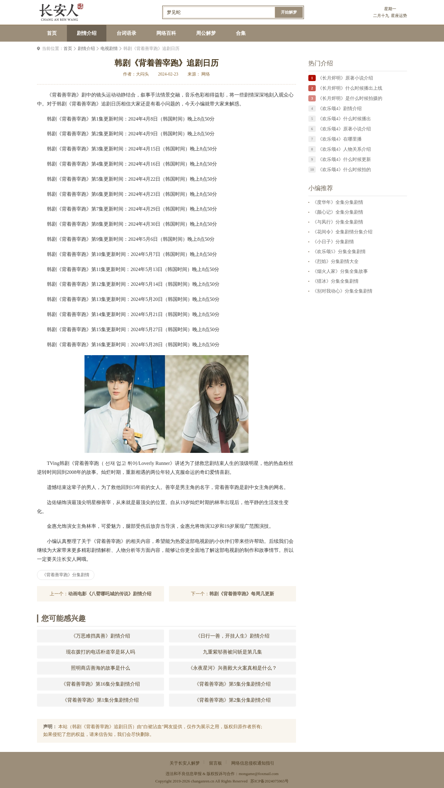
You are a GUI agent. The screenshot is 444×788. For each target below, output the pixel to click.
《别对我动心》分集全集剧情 (342, 291)
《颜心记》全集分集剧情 (337, 212)
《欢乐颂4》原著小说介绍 (344, 128)
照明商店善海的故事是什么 (100, 668)
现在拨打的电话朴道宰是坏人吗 (100, 652)
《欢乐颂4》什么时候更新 (344, 159)
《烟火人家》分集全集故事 (340, 271)
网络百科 (166, 33)
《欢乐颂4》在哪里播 (340, 139)
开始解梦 (289, 12)
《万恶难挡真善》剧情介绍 (100, 635)
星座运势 (399, 15)
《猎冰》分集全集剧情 (335, 281)
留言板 (215, 763)
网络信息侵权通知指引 (252, 763)
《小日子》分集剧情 (333, 241)
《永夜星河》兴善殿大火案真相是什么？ (232, 668)
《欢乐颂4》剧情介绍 (340, 108)
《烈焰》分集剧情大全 (335, 261)
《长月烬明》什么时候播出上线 (350, 88)
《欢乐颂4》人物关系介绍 (344, 149)
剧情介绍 (87, 33)
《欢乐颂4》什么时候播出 (344, 118)
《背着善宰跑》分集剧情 (65, 575)
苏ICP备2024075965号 (269, 781)
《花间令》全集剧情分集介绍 (342, 231)
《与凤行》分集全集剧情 (337, 222)
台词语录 (126, 33)
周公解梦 (206, 33)
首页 (52, 33)
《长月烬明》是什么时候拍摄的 (350, 98)
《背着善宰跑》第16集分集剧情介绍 (100, 684)
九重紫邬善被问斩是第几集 (232, 652)
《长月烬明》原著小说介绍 (345, 78)
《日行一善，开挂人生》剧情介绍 (232, 635)
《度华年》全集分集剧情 (337, 202)
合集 (241, 33)
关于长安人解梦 (185, 763)
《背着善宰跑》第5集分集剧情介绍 (232, 684)
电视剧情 (109, 48)
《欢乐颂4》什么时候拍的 (344, 169)
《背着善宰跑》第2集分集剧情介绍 (232, 700)
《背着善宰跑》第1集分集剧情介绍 (100, 700)
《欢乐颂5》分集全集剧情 (339, 251)
